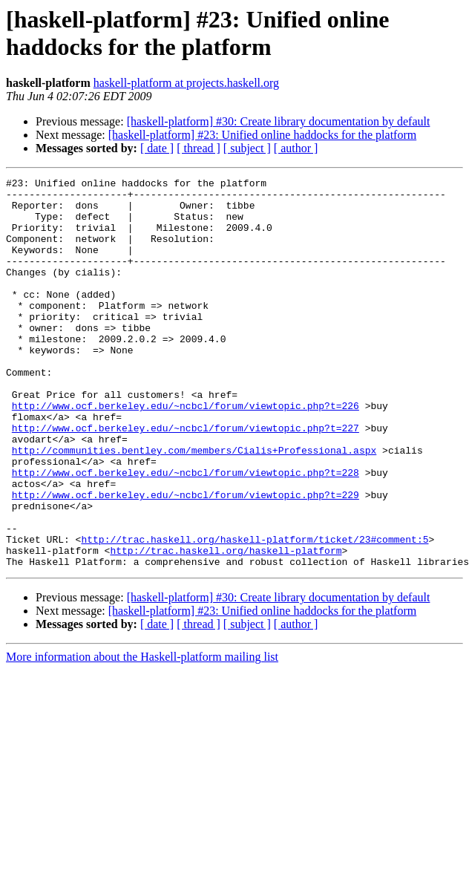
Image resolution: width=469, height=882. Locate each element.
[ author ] (296, 148)
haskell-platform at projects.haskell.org (186, 82)
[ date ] (157, 148)
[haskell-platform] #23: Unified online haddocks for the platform (262, 134)
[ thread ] (198, 148)
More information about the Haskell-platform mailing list (142, 734)
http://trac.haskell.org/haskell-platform (225, 626)
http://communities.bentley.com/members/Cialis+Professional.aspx (194, 505)
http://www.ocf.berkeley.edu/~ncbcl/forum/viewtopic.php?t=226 (185, 452)
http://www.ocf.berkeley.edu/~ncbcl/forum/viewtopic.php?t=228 (185, 532)
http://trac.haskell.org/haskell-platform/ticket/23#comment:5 (254, 612)
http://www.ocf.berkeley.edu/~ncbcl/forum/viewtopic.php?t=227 (185, 479)
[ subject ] (247, 148)
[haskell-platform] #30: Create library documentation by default (278, 121)
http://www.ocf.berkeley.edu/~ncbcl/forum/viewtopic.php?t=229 (185, 559)
